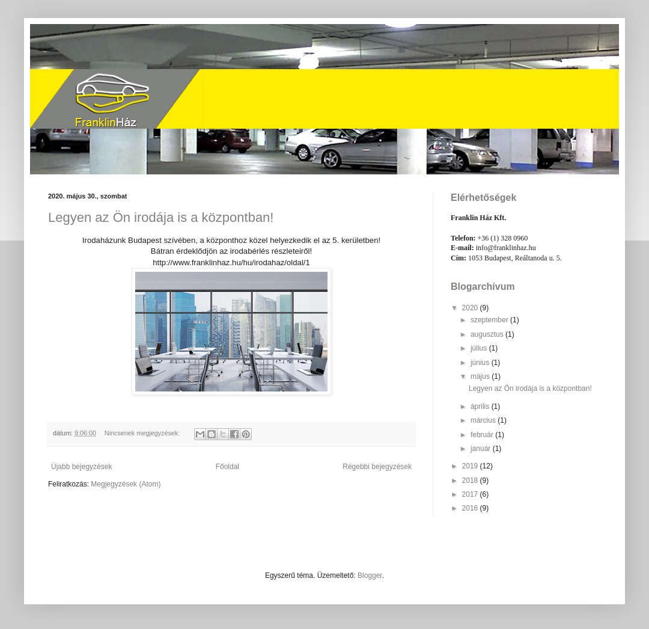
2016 (471, 508)
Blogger (370, 575)
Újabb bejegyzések (81, 466)
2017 (471, 494)
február (483, 435)
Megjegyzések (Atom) (125, 484)
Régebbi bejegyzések (377, 466)
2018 (471, 480)
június (481, 362)
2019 (471, 466)
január (482, 448)
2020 (471, 308)
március (484, 420)
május (481, 376)
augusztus (488, 334)
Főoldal (227, 466)
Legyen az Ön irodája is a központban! (160, 217)
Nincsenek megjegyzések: (143, 433)
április (481, 406)
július (480, 348)
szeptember (490, 320)
